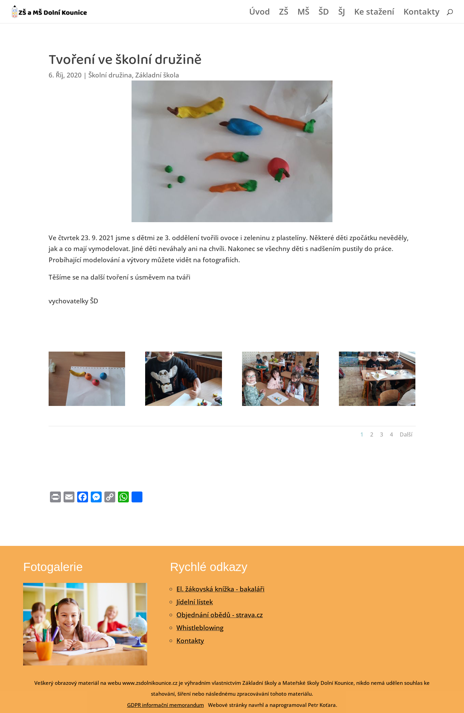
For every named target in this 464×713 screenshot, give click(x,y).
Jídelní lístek (194, 602)
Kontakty (421, 13)
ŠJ (341, 13)
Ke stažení (374, 13)
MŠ (303, 13)
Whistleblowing (199, 627)
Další (406, 434)
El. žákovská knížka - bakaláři (220, 589)
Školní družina (110, 75)
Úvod (259, 13)
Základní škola (157, 75)
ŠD (324, 13)
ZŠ (283, 13)
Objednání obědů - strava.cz (219, 614)
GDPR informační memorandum (165, 704)
